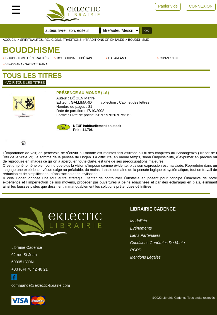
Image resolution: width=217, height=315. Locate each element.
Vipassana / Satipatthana (26, 64)
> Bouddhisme (137, 39)
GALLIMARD (81, 102)
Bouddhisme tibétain (74, 58)
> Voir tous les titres (24, 83)
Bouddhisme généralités (27, 58)
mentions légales (145, 257)
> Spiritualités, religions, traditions (49, 39)
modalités (138, 221)
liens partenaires (145, 235)
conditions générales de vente (157, 242)
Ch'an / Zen (168, 58)
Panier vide (168, 6)
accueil (9, 39)
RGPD (135, 250)
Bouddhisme (31, 49)
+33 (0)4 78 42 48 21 (29, 269)
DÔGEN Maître (82, 98)
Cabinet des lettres (134, 102)
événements (141, 228)
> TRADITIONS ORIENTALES (103, 39)
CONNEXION (201, 6)
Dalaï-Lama (117, 58)
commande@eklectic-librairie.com (40, 285)
